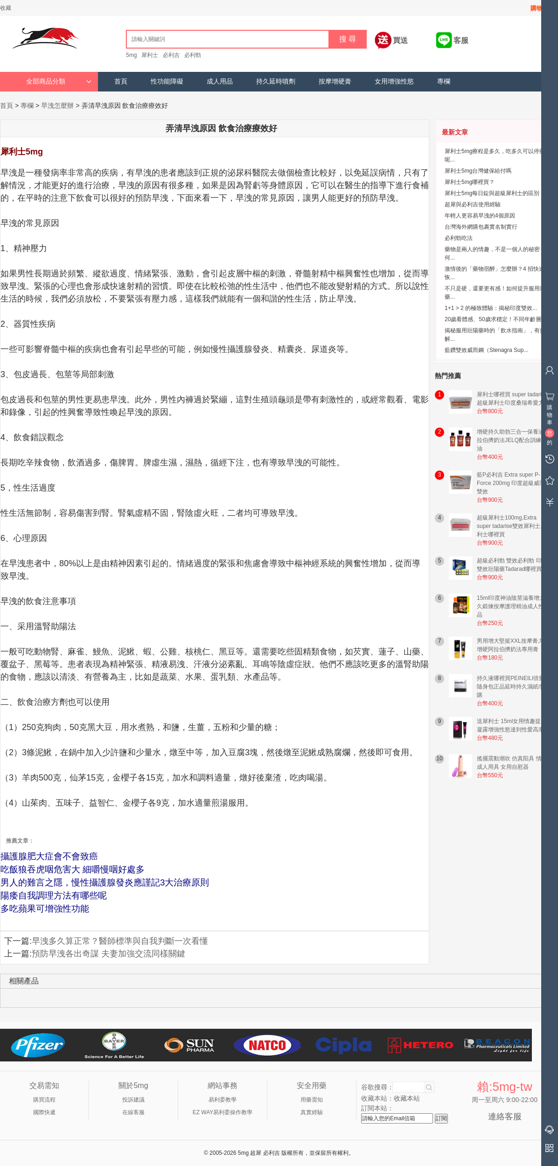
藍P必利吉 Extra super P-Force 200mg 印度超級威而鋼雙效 (514, 483)
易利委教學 (223, 1099)
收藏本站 (407, 1098)
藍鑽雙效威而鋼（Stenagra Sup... (486, 350)
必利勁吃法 (459, 238)
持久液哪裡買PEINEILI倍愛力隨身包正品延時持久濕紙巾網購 (513, 686)
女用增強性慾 (394, 81)
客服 (460, 40)
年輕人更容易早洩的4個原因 (480, 215)
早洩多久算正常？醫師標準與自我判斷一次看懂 (120, 941)
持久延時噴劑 (275, 81)
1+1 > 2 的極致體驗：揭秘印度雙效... (491, 308)
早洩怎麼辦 (57, 105)
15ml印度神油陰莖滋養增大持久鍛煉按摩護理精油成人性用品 (514, 606)
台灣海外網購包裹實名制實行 (481, 227)
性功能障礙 (167, 81)
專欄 (443, 81)
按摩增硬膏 (335, 81)
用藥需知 (311, 1099)
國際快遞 (44, 1112)
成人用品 (220, 81)
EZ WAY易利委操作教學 (223, 1112)
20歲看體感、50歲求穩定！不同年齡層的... (498, 319)
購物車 (539, 8)
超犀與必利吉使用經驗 (473, 204)
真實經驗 (311, 1112)
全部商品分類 (58, 81)
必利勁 (192, 55)
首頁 (120, 81)
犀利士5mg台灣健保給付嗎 (478, 171)
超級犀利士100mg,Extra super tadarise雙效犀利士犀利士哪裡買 (511, 526)
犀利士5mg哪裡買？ (470, 182)
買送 (400, 40)
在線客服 (133, 1112)
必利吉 (171, 55)
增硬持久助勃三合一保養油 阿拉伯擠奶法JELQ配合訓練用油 (514, 440)
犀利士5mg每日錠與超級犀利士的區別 (492, 193)
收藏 (5, 8)
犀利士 (149, 55)
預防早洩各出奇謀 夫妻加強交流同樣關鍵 (108, 953)
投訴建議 (133, 1099)
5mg (131, 55)
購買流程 (44, 1099)
